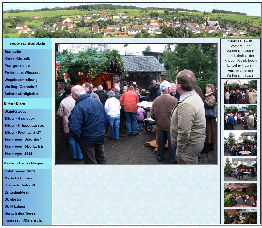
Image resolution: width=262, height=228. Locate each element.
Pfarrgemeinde (17, 66)
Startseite (13, 52)
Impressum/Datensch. (23, 220)
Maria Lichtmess (19, 178)
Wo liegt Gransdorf (21, 87)
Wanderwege (16, 111)
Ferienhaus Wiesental (23, 73)
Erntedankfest (17, 192)
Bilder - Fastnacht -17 (23, 132)
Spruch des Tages (20, 213)
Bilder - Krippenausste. (24, 125)
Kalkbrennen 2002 (20, 171)
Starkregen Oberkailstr (24, 146)
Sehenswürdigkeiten (22, 94)
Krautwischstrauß (20, 185)
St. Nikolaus (15, 206)
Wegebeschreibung (21, 80)
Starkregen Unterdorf (23, 139)
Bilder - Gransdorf (20, 118)
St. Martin (13, 199)
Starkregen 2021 (18, 153)
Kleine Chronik (17, 59)
